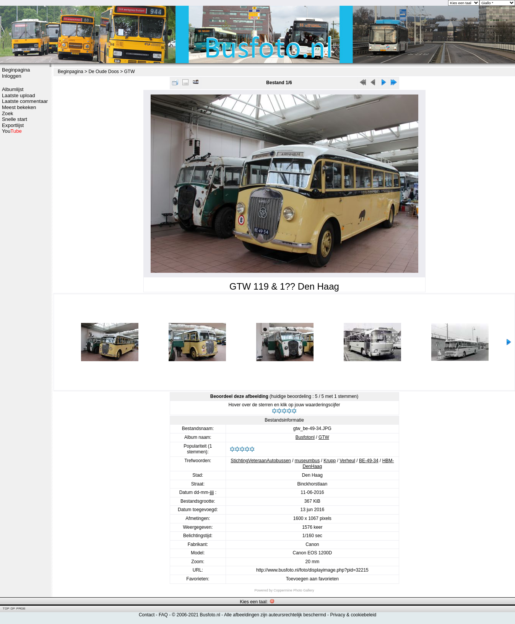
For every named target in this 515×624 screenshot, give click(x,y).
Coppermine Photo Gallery (293, 590)
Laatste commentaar (25, 101)
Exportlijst (13, 125)
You (12, 131)
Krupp (329, 460)
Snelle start (14, 119)
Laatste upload (18, 95)
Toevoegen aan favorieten (312, 579)
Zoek (7, 113)
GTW (129, 71)
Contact (146, 614)
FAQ (163, 614)
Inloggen (11, 76)
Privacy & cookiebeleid (353, 614)
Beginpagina (16, 70)
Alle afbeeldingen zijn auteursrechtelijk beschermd (275, 614)
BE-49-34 (369, 460)
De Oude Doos (103, 71)
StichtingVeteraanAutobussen (261, 460)
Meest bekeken (19, 107)
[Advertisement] (25, 163)
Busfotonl (305, 437)
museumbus (307, 460)
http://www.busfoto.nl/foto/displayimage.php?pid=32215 (312, 570)
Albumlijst (12, 89)
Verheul (347, 460)
